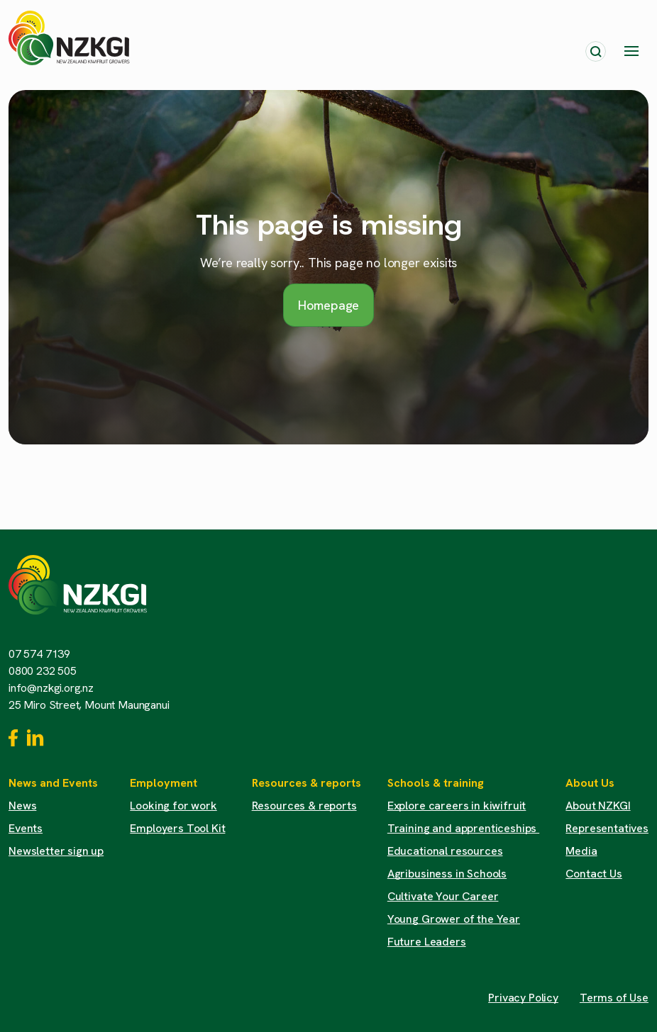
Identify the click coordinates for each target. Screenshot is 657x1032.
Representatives (606, 828)
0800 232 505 (43, 670)
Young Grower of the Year (453, 919)
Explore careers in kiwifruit (456, 805)
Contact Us (593, 873)
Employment (163, 782)
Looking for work (173, 805)
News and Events (53, 782)
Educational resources (445, 850)
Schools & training (435, 782)
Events (26, 828)
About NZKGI (597, 805)
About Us (589, 782)
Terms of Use (614, 997)
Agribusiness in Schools (447, 873)
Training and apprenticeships (463, 828)
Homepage (329, 305)
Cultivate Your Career (443, 896)
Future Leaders (426, 941)
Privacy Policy (523, 997)
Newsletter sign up (56, 850)
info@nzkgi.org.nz (51, 687)
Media (581, 850)
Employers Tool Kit (177, 828)
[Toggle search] (595, 51)
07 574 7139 (39, 653)
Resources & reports (306, 782)
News (22, 805)
